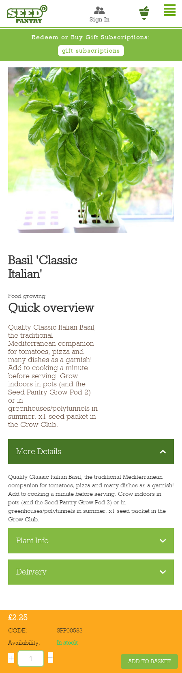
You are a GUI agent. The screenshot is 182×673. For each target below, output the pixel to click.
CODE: (17, 630)
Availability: (24, 642)
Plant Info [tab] (91, 540)
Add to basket (149, 661)
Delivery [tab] (91, 572)
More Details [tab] (91, 451)
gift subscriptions (91, 50)
